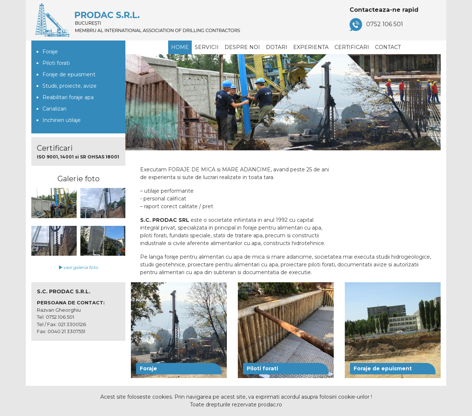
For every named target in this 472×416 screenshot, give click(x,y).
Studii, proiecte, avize (69, 86)
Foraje (50, 51)
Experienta (311, 47)
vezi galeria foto (78, 267)
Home (180, 47)
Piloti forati (56, 63)
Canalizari (54, 108)
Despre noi (242, 47)
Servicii (207, 47)
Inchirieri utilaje (61, 120)
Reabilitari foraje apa (68, 97)
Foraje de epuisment (69, 74)
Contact (388, 47)
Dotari (276, 47)
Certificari (351, 47)
